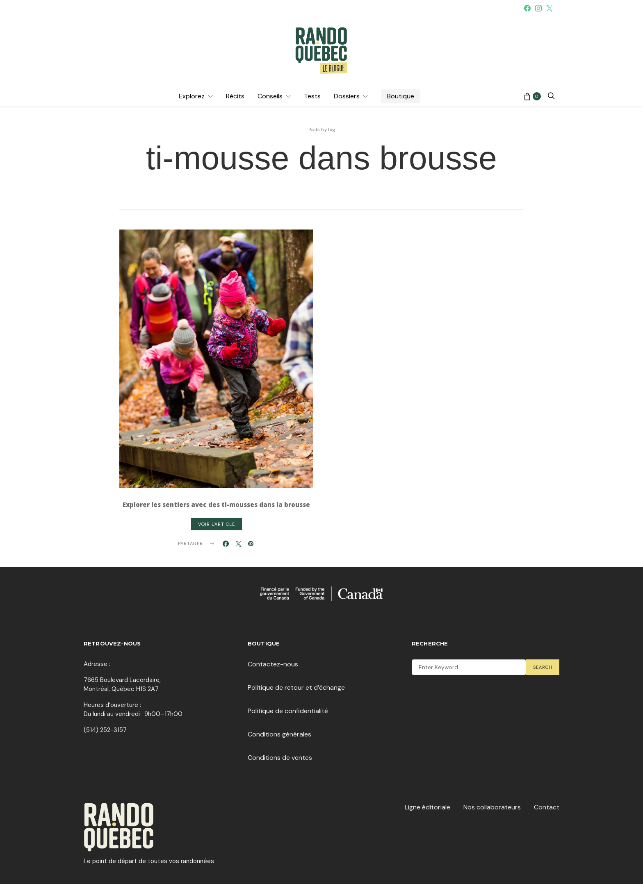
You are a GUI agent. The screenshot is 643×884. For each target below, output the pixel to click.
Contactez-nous (273, 664)
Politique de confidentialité (288, 711)
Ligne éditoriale (427, 807)
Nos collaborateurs (492, 807)
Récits (235, 96)
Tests (312, 96)
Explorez (192, 96)
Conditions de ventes (280, 757)
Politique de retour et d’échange (296, 687)
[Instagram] (538, 8)
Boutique (400, 96)
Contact (546, 807)
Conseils (270, 96)
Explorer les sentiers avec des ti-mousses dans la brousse (216, 504)
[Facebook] (527, 8)
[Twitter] (549, 8)
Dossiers (347, 96)
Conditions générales (279, 734)
